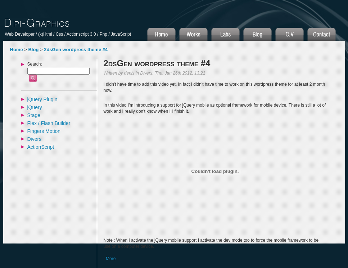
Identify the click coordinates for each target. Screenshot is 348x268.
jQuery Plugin (42, 99)
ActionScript (40, 147)
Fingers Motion (44, 131)
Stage (34, 115)
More (111, 258)
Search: (34, 64)
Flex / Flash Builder (49, 123)
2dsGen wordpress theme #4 (76, 49)
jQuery (34, 107)
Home (16, 49)
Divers (34, 139)
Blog (33, 49)
